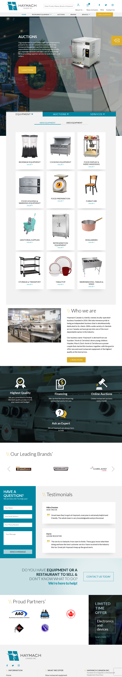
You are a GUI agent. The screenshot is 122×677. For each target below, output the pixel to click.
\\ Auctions (27, 70)
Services (86, 14)
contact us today (96, 578)
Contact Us (110, 10)
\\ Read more (76, 361)
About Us (79, 10)
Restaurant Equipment (41, 14)
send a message (18, 553)
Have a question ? (104, 14)
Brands (73, 14)
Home (24, 14)
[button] (8, 470)
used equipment (76, 124)
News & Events (92, 10)
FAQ (102, 10)
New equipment (45, 124)
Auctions (61, 14)
